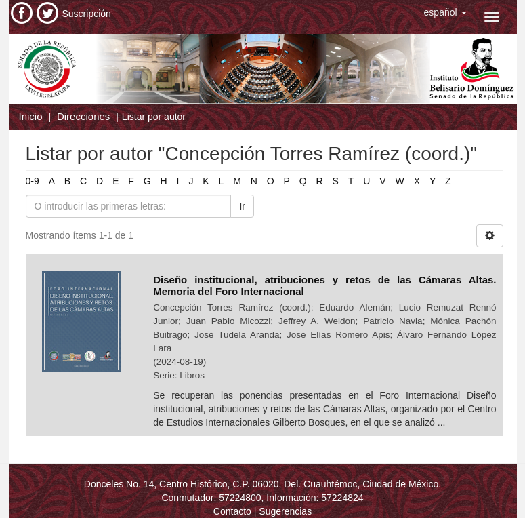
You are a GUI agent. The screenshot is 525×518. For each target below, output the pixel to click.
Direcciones (83, 116)
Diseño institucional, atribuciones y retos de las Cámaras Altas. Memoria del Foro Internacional (324, 285)
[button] (445, 12)
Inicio (31, 116)
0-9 (32, 181)
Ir (242, 206)
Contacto (232, 511)
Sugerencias (285, 511)
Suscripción (86, 13)
